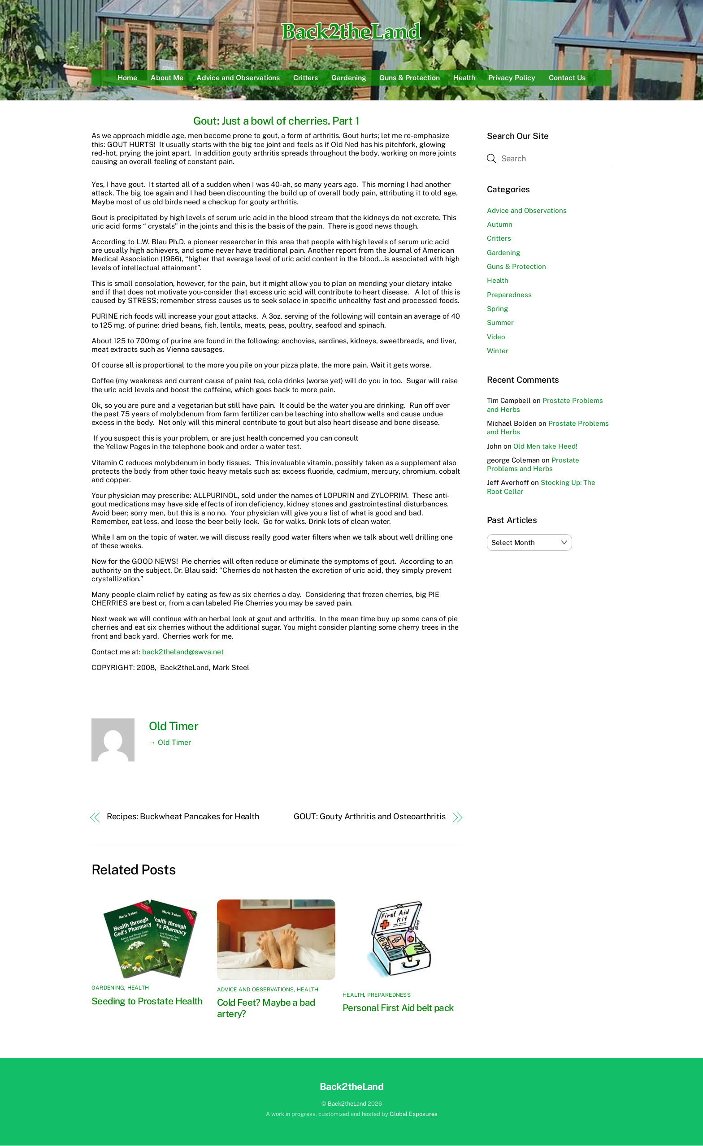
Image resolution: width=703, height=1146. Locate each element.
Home (127, 78)
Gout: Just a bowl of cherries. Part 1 (276, 121)
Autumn (499, 225)
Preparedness (389, 996)
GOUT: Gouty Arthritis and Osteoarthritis (370, 817)
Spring (497, 309)
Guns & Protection (409, 78)
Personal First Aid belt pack (398, 1008)
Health (464, 78)
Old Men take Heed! (545, 446)
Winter (497, 351)
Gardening (348, 78)
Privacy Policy (511, 78)
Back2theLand (347, 1104)
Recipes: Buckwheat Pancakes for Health (183, 817)
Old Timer (173, 727)
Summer (500, 323)
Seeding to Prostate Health (147, 1001)
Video (496, 337)
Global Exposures (414, 1114)
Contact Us (567, 78)
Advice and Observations (238, 78)
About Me (167, 78)
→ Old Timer (170, 743)
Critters (305, 78)
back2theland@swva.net (183, 653)
